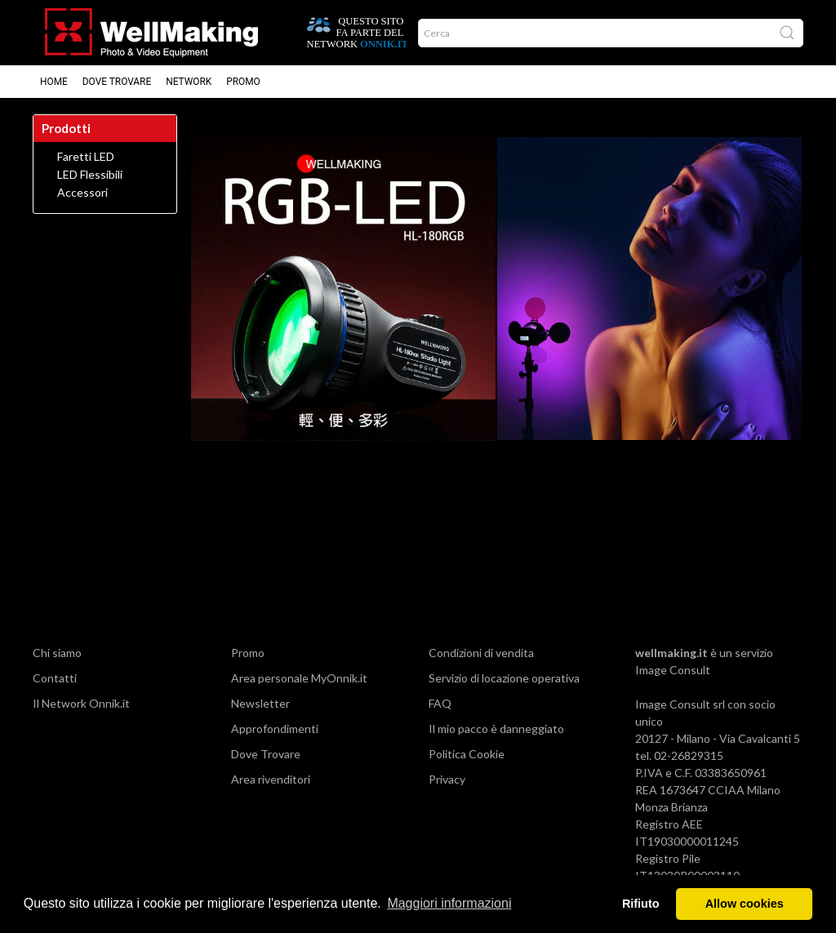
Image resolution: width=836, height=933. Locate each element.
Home (54, 81)
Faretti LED (85, 156)
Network (188, 81)
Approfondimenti (274, 728)
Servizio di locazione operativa (504, 678)
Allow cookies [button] (744, 903)
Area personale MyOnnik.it (299, 678)
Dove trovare (116, 81)
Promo (243, 81)
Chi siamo (57, 653)
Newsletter (260, 703)
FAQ (440, 703)
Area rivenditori (270, 779)
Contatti (55, 678)
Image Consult (672, 670)
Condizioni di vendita (481, 653)
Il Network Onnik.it (81, 703)
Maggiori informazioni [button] (449, 903)
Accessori (82, 192)
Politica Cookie (467, 754)
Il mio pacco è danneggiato (496, 728)
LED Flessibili (89, 174)
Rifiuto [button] (641, 903)
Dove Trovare (265, 754)
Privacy (447, 779)
